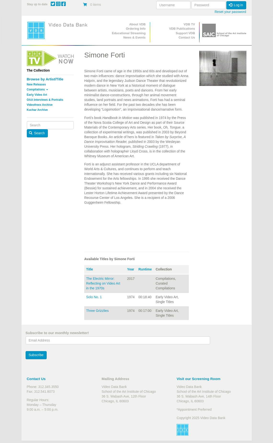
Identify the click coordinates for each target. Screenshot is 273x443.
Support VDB (185, 33)
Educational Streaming (129, 33)
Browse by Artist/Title (45, 79)
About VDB (137, 24)
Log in (236, 5)
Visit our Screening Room (198, 379)
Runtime (145, 269)
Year (130, 269)
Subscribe (36, 355)
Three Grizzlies (97, 311)
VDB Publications (182, 28)
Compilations (37, 89)
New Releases (36, 84)
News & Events (134, 37)
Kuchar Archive (37, 110)
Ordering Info (135, 28)
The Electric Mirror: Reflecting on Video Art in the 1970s (103, 283)
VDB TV (189, 24)
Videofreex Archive (40, 105)
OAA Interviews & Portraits (45, 99)
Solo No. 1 (94, 297)
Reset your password (230, 12)
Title (89, 269)
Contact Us (186, 37)
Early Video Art (37, 94)
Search (37, 133)
